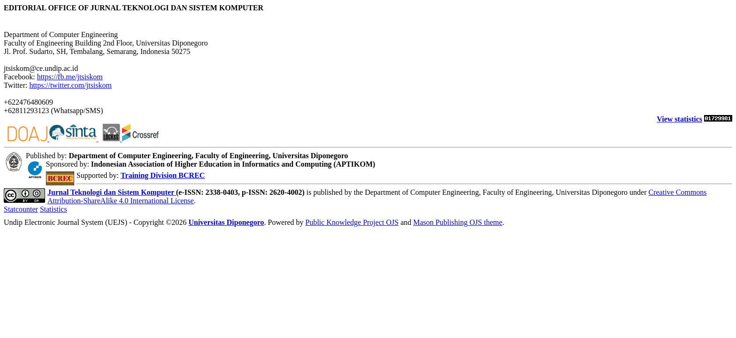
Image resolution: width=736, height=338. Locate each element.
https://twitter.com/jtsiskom (70, 85)
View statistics (679, 119)
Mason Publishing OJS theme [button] (457, 222)
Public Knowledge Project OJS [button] (352, 222)
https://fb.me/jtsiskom (70, 77)
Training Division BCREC (163, 175)
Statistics (53, 209)
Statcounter (21, 209)
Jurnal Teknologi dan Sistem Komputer (111, 192)
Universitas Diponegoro (226, 222)
